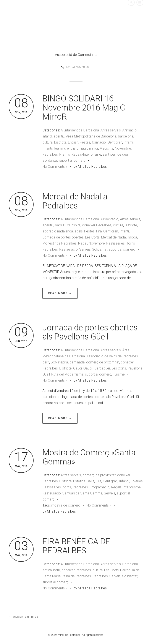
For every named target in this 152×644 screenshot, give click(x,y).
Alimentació (109, 219)
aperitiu (59, 136)
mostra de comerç (65, 505)
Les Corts (92, 237)
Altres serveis (110, 130)
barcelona (125, 136)
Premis (64, 154)
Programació (99, 487)
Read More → (60, 293)
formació (99, 142)
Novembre (123, 148)
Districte (60, 142)
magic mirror (88, 148)
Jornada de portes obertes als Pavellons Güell (89, 332)
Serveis (85, 249)
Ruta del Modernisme (67, 374)
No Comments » (54, 166)
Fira (99, 231)
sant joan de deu (115, 154)
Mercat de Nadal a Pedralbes (74, 201)
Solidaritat (50, 160)
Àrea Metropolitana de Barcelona (91, 136)
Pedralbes (50, 154)
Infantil (129, 142)
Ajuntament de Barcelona (80, 130)
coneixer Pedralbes (97, 225)
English (73, 142)
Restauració (68, 249)
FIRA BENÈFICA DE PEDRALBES (76, 546)
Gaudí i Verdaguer (96, 368)
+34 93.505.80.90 (77, 67)
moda (132, 237)
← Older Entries (24, 616)
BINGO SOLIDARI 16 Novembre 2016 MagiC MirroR (83, 108)
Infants (47, 148)
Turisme (119, 374)
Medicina (106, 148)
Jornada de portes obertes (63, 237)
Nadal (82, 243)
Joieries (137, 481)
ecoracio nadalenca (57, 231)
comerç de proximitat (102, 362)
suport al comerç (72, 160)
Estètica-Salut (83, 481)
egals (78, 231)
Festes (85, 142)
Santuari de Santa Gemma (82, 493)
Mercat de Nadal (113, 237)
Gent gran (114, 142)
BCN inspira (72, 225)
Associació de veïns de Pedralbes (112, 356)
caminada (77, 362)
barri (58, 225)
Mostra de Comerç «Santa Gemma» (89, 457)
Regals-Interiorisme (86, 154)
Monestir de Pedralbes (59, 243)
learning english (65, 148)
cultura (47, 142)
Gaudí (77, 368)
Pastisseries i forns (120, 243)
